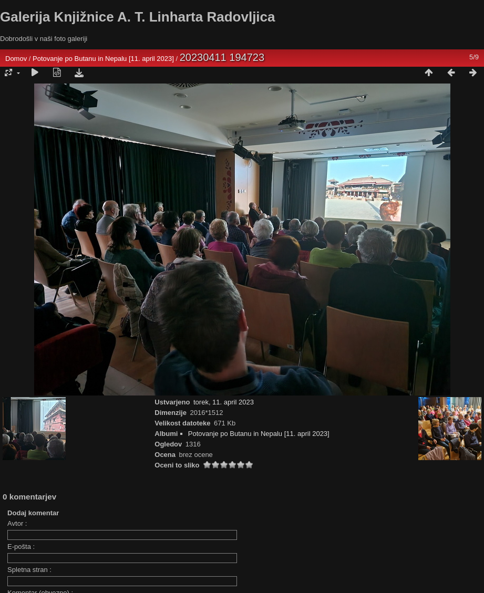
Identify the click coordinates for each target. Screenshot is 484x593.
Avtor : (17, 523)
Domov (16, 59)
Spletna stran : (29, 570)
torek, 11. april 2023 (223, 402)
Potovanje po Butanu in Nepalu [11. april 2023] (104, 59)
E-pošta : (21, 546)
